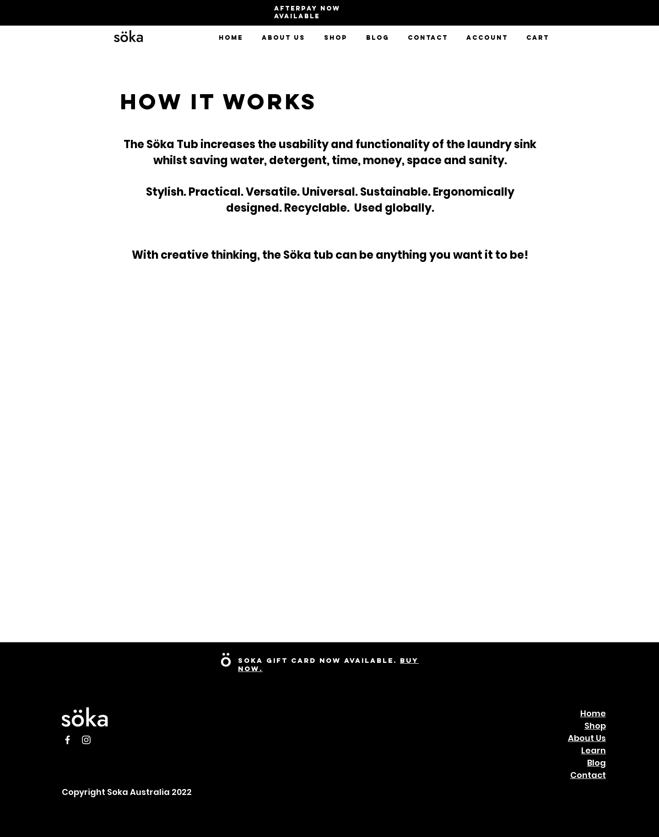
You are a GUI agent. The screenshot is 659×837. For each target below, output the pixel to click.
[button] (283, 38)
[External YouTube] (481, 583)
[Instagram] (86, 740)
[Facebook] (67, 740)
